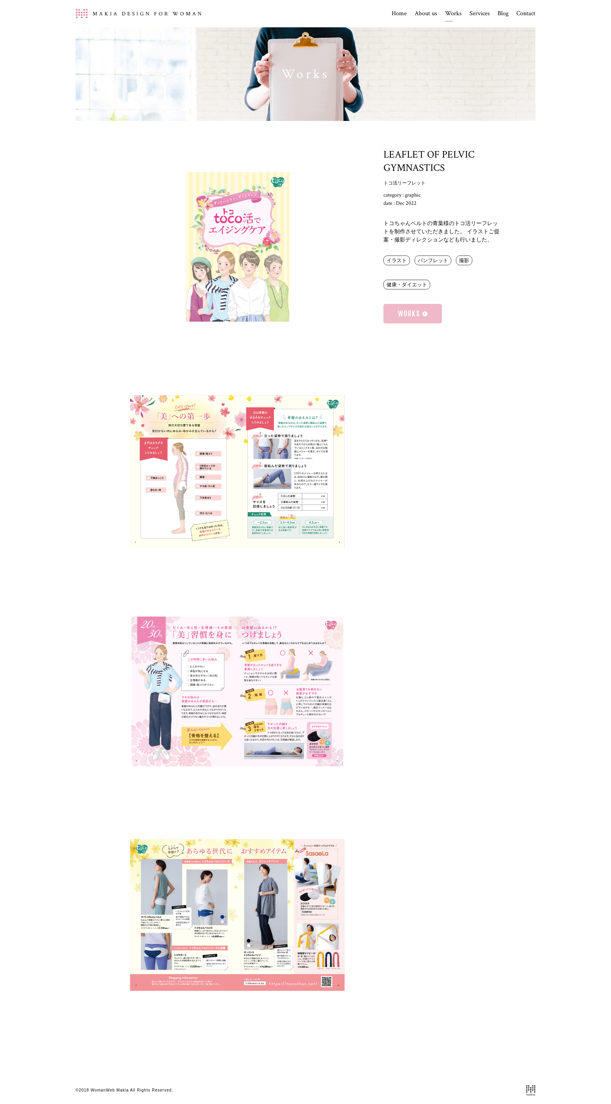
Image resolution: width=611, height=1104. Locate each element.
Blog (503, 13)
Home (399, 13)
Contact (525, 13)
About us (426, 13)
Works (453, 13)
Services (480, 13)
